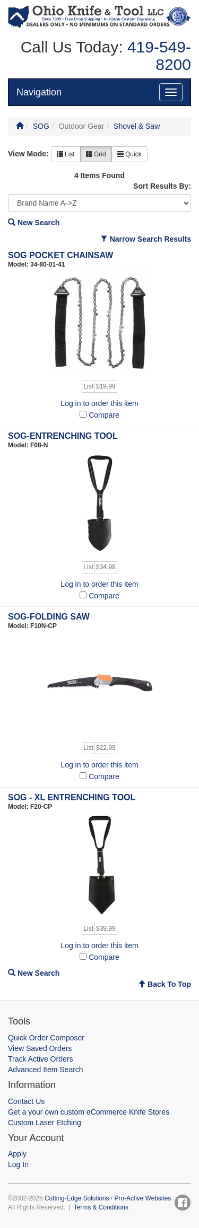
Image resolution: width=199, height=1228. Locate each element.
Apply (17, 1154)
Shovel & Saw (137, 126)
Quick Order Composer (46, 1037)
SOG (41, 126)
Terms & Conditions (101, 1207)
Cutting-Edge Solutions (77, 1198)
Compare (104, 415)
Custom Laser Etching (44, 1122)
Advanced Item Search (45, 1069)
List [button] (66, 154)
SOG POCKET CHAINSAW (60, 255)
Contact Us (26, 1101)
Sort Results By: (162, 186)
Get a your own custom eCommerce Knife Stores (88, 1112)
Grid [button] (96, 154)
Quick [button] (129, 154)
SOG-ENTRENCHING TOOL (63, 435)
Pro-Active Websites (142, 1198)
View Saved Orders (40, 1048)
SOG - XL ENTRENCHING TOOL (71, 797)
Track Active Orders (40, 1059)
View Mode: (28, 153)
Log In (18, 1164)
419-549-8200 (157, 55)
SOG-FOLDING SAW (49, 616)
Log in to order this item (99, 403)
